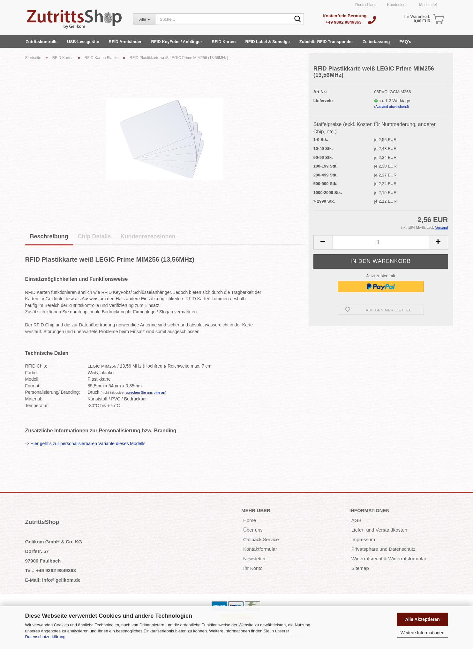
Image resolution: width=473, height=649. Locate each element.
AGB (356, 520)
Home (249, 520)
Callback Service (261, 539)
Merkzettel (427, 5)
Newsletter (254, 558)
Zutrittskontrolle (42, 41)
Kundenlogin (397, 5)
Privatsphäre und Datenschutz (383, 549)
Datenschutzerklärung (45, 636)
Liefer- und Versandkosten (379, 530)
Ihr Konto (253, 568)
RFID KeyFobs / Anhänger (176, 41)
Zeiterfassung (376, 41)
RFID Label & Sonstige (267, 41)
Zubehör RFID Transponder (326, 41)
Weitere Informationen (422, 632)
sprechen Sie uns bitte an (145, 392)
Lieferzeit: (323, 100)
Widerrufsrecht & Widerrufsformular (388, 558)
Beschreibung (49, 236)
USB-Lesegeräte (83, 41)
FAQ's (405, 41)
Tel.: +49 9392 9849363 (50, 570)
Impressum (363, 539)
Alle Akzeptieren (422, 619)
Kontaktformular (260, 549)
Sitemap (360, 568)
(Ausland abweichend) (391, 106)
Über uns (253, 530)
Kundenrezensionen (148, 236)
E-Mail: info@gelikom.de (53, 580)
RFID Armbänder (125, 41)
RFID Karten (224, 41)
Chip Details (94, 236)
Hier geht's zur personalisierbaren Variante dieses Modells (87, 443)
